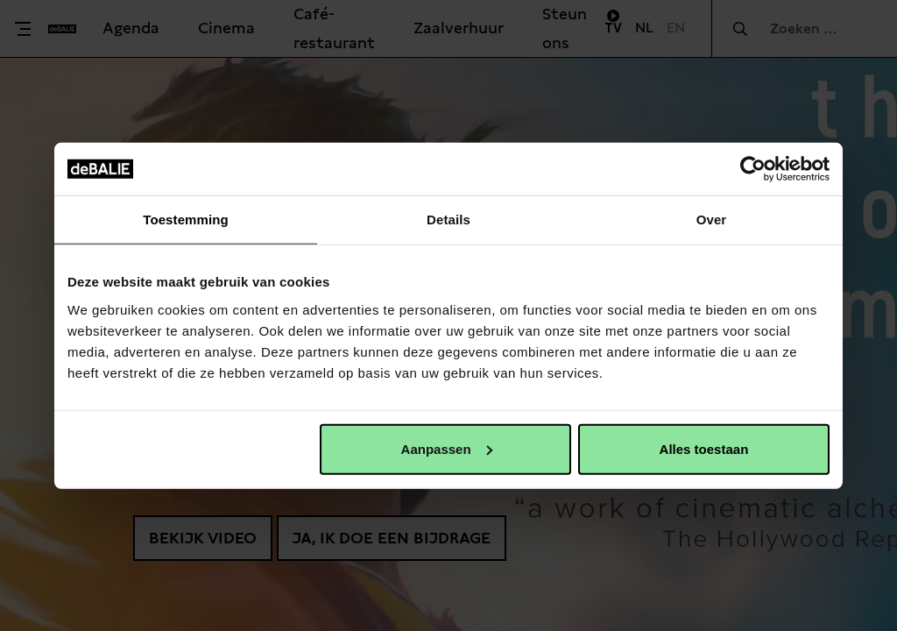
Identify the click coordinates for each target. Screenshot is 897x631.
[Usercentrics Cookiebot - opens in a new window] (753, 169)
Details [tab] (448, 219)
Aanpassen (446, 448)
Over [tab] (711, 219)
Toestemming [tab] (186, 219)
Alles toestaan (704, 448)
